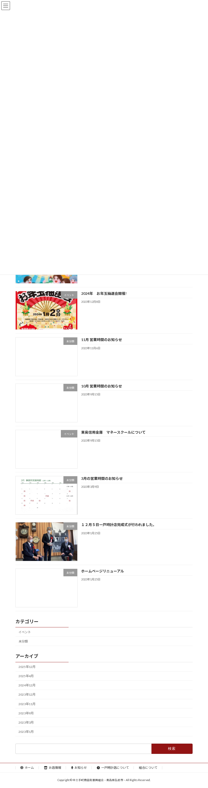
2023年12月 (26, 695)
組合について (148, 768)
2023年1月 (26, 732)
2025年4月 (26, 676)
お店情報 (52, 768)
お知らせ (79, 768)
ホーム (27, 768)
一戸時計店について (113, 768)
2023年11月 (26, 704)
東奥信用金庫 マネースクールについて (113, 432)
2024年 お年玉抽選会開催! (104, 293)
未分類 (23, 641)
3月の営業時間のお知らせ (102, 478)
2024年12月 (26, 685)
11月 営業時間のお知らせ (101, 340)
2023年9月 (26, 713)
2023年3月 (26, 722)
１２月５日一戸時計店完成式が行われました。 (118, 525)
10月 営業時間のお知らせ (101, 386)
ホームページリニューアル (102, 571)
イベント (24, 632)
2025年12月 (26, 667)
